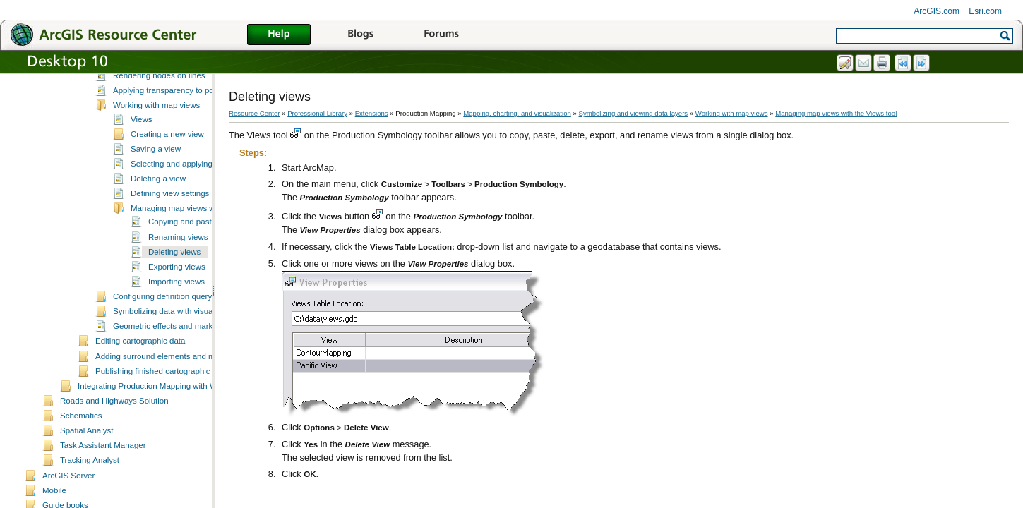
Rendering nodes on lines (159, 128)
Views (141, 172)
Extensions (371, 113)
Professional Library (317, 113)
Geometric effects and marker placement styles (197, 379)
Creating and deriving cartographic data (166, 100)
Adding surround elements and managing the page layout (198, 409)
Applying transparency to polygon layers (185, 143)
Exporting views (176, 319)
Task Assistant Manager (103, 498)
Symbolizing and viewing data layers (161, 115)
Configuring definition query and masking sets (195, 349)
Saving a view (156, 202)
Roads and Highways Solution (114, 453)
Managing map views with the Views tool (204, 261)
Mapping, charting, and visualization (517, 113)
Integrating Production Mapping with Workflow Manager (177, 439)
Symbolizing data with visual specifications (189, 364)
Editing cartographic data (140, 393)
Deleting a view (158, 231)
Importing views (176, 334)
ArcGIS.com (936, 11)
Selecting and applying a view (184, 216)
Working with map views (156, 158)
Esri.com (985, 11)
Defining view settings (170, 246)
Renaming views (178, 290)
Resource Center (254, 113)
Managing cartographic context (150, 85)
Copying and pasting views (196, 274)
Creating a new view (167, 187)
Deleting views (174, 305)
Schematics (81, 468)
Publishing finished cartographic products (169, 424)
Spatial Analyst (87, 483)
